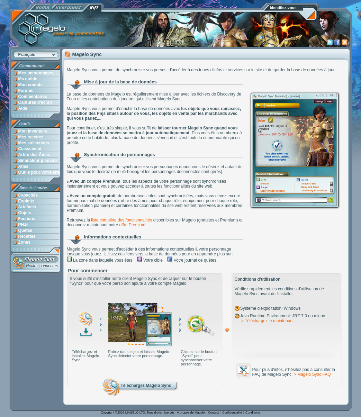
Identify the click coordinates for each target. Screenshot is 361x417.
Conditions (252, 412)
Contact (213, 412)
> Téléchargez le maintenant (267, 320)
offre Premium (132, 225)
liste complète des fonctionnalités (121, 220)
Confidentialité (232, 412)
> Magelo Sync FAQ (312, 374)
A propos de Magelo (191, 412)
